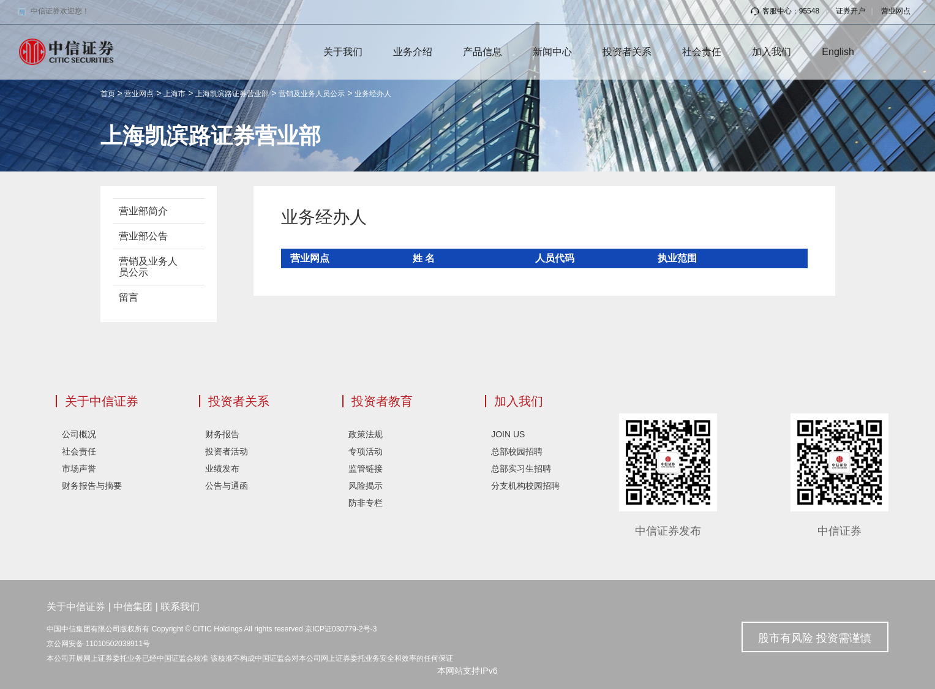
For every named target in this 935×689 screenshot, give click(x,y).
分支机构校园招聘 (525, 486)
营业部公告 (143, 236)
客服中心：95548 (785, 11)
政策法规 (365, 434)
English (838, 52)
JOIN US (508, 434)
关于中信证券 (101, 401)
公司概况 (79, 434)
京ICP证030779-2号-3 (341, 629)
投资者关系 (627, 52)
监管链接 (365, 468)
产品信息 (482, 52)
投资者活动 (226, 451)
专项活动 (365, 451)
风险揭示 (365, 486)
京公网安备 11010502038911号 (98, 643)
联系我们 (180, 606)
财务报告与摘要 (92, 486)
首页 (107, 93)
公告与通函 (226, 486)
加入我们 (771, 52)
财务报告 (222, 434)
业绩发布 (222, 468)
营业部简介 (143, 211)
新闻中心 (552, 52)
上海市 (174, 93)
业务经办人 (373, 93)
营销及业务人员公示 (312, 93)
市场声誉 (79, 468)
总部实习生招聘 (521, 468)
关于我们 (342, 52)
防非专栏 (365, 503)
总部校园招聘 (517, 451)
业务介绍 (412, 52)
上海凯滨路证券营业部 (232, 93)
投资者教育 (382, 401)
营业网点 (896, 11)
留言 (128, 297)
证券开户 (850, 11)
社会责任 (701, 52)
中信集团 (132, 606)
